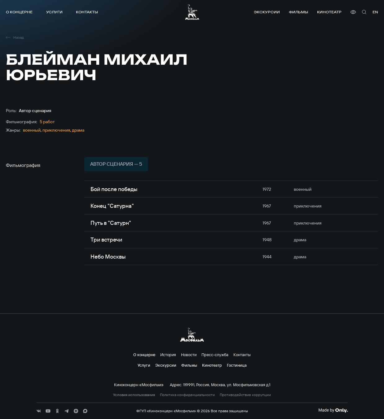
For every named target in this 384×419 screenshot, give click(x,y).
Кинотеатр (329, 12)
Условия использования (134, 395)
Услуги (54, 12)
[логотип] (192, 11)
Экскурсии (267, 12)
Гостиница (237, 365)
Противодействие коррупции (245, 395)
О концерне (19, 12)
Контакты (87, 12)
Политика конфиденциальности (187, 395)
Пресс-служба (214, 354)
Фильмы (298, 12)
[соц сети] (38, 410)
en (375, 12)
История (168, 354)
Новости (188, 354)
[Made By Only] (333, 410)
